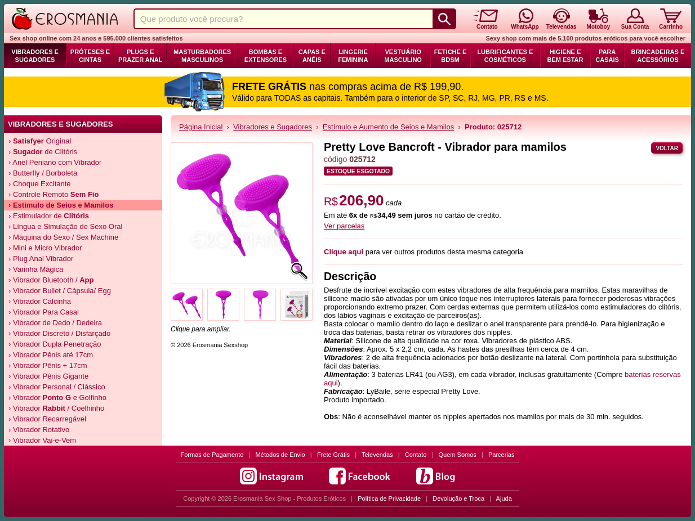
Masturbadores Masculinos (202, 55)
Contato (416, 454)
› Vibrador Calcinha (39, 301)
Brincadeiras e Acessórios (657, 55)
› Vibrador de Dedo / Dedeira (55, 322)
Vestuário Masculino (403, 55)
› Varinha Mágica (35, 269)
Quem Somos (457, 454)
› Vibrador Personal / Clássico (56, 387)
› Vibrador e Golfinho (57, 397)
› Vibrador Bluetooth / (51, 280)
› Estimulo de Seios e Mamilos (60, 205)
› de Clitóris (42, 151)
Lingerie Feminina (353, 55)
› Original (39, 141)
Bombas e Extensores (265, 55)
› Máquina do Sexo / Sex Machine (63, 237)
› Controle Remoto (53, 194)
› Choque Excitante (39, 183)
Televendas (377, 454)
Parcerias (501, 454)
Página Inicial (200, 127)
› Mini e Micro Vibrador (45, 248)
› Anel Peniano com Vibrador (54, 162)
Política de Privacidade (389, 498)
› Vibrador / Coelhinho (56, 408)
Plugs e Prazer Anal (140, 55)
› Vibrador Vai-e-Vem (42, 440)
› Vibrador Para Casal (43, 312)
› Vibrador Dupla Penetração (54, 344)
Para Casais (607, 55)
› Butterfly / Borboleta (42, 173)
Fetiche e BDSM (450, 55)
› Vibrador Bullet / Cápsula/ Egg (59, 290)
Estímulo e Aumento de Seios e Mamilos (388, 127)
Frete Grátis (333, 454)
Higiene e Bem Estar (565, 55)
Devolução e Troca (458, 498)
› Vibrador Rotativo (38, 429)
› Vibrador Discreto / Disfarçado (59, 333)
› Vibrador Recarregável (47, 419)
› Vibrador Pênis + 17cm (47, 365)
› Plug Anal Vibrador (40, 258)
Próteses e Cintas (90, 55)
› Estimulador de (48, 216)
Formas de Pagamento (212, 454)
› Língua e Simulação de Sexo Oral (65, 226)
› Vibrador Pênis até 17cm (50, 355)
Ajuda (504, 498)
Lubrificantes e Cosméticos (505, 55)
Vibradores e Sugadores (35, 55)
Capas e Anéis (312, 55)
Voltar (667, 148)
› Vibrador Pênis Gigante (48, 376)
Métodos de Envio (280, 454)
